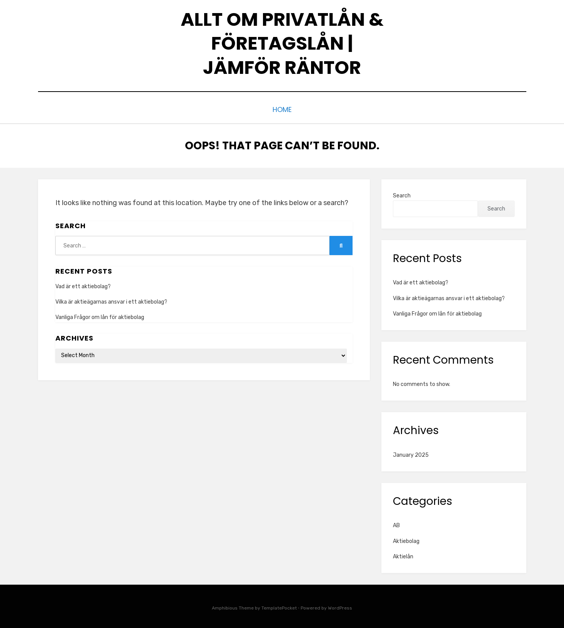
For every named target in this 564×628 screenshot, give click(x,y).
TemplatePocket (279, 606)
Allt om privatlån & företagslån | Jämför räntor (282, 43)
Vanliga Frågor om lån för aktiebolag (99, 315)
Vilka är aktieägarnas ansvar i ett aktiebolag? (111, 300)
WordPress (340, 606)
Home (282, 109)
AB (396, 524)
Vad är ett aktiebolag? (83, 284)
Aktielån (403, 554)
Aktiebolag (406, 539)
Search (402, 193)
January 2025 (411, 453)
